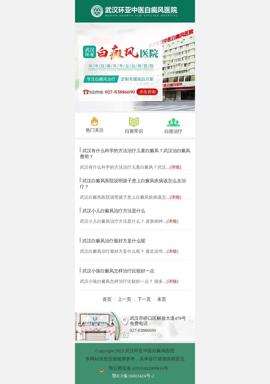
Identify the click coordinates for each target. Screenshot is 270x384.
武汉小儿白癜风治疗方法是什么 (113, 210)
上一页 (124, 299)
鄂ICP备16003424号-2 (133, 375)
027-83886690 (143, 330)
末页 (161, 299)
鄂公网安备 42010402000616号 (138, 368)
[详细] (176, 167)
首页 (107, 299)
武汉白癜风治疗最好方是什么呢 (113, 240)
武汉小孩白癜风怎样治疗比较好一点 (118, 270)
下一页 (144, 299)
